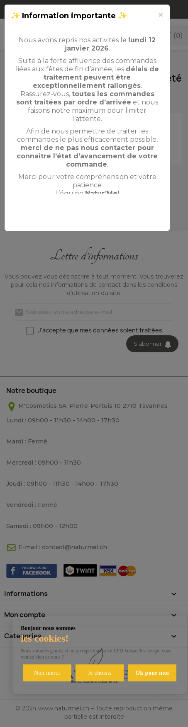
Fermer (143, 215)
